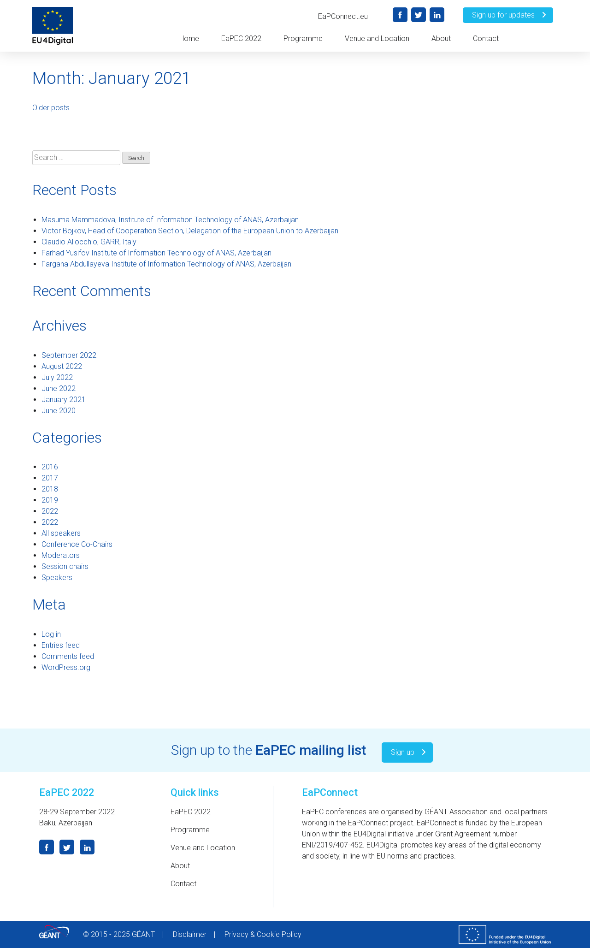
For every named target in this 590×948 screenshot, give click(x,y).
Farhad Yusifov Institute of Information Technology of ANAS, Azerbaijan (156, 253)
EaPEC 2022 (241, 38)
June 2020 (58, 410)
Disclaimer (189, 934)
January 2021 (63, 399)
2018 (49, 489)
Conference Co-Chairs (76, 544)
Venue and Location (377, 38)
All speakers (61, 533)
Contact (486, 38)
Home (189, 38)
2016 (49, 466)
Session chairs (64, 566)
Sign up (409, 752)
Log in (51, 634)
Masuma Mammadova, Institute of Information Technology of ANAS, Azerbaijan (170, 219)
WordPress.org (65, 667)
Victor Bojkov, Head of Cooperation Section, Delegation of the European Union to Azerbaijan (189, 230)
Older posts (51, 107)
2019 (49, 500)
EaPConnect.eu (343, 16)
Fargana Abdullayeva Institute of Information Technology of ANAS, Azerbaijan (166, 264)
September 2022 (68, 355)
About (441, 38)
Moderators (60, 555)
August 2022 (61, 366)
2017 (49, 478)
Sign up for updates (510, 15)
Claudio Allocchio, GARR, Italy (88, 241)
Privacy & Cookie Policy (262, 934)
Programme (303, 38)
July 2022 (57, 377)
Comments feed (67, 656)
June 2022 (58, 388)
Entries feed (60, 645)
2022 (49, 511)
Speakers (56, 577)
